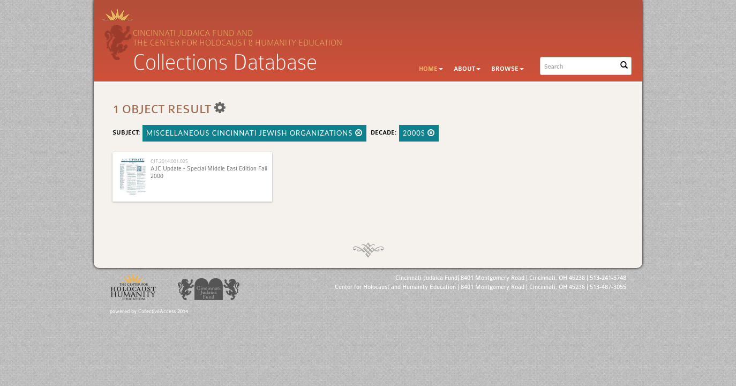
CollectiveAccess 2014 (163, 311)
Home (431, 68)
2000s (419, 133)
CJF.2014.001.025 (169, 161)
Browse (507, 68)
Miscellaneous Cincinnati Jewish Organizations (254, 133)
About (467, 68)
